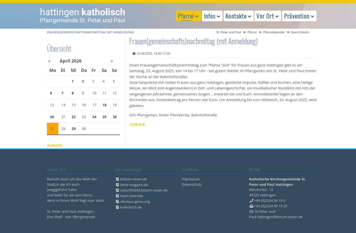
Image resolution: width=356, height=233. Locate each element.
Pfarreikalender (274, 32)
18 (105, 105)
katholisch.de (131, 207)
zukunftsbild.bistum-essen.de (144, 190)
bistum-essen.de (133, 179)
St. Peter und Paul (229, 32)
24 (94, 116)
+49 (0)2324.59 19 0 (270, 200)
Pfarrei (252, 32)
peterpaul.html (83, 16)
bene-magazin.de (134, 184)
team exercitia (131, 195)
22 (74, 116)
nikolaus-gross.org (135, 201)
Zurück (137, 124)
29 (74, 128)
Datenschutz (192, 184)
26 (115, 116)
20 (52, 116)
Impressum (191, 179)
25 (105, 116)
